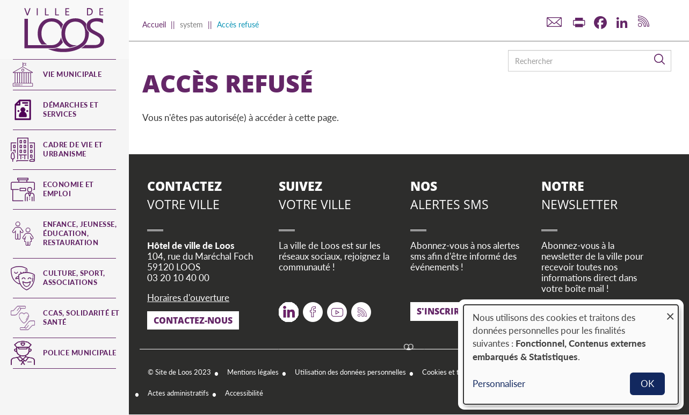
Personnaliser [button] (499, 383)
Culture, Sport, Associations (74, 278)
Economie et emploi (68, 189)
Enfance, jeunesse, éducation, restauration (80, 233)
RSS (359, 308)
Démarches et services (70, 109)
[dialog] (570, 354)
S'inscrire (441, 311)
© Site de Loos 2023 (179, 372)
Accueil (154, 24)
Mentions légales (253, 372)
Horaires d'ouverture (188, 297)
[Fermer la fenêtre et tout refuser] (670, 311)
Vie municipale (72, 74)
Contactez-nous (193, 320)
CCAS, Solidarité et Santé (81, 317)
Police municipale (80, 352)
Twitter (289, 308)
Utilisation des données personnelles (350, 372)
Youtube (337, 308)
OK (647, 383)
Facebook (313, 308)
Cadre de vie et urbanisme (73, 149)
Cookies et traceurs (452, 372)
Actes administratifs (178, 393)
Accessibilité (244, 393)
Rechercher (660, 60)
